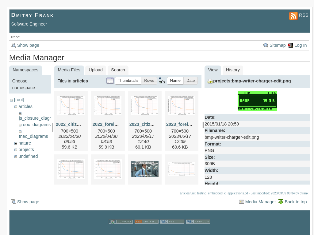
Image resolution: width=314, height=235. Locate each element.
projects (26, 149)
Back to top (296, 199)
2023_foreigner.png (186, 124)
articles (25, 106)
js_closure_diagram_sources (47, 118)
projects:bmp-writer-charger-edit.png (252, 80)
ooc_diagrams (37, 124)
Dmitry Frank (32, 15)
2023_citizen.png (147, 124)
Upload (96, 69)
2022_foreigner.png (113, 124)
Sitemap (278, 45)
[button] (128, 81)
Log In (300, 45)
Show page (28, 45)
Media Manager (260, 199)
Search (118, 69)
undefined (28, 156)
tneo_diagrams (33, 136)
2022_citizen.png (73, 124)
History (233, 69)
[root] (19, 99)
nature (24, 143)
